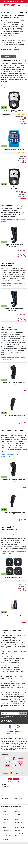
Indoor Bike (5, 819)
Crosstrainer (5, 809)
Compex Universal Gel (14, 616)
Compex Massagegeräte (11, 206)
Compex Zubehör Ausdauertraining (8, 328)
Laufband (5, 811)
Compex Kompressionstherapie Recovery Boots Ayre (14, 245)
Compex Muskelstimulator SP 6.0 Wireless (14, 187)
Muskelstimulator (7, 835)
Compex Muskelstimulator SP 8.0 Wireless (14, 110)
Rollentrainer (18, 825)
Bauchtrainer (18, 830)
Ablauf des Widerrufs (19, 801)
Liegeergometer (19, 822)
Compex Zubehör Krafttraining (13, 430)
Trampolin (17, 814)
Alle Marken (5, 10)
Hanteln (17, 819)
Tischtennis (5, 817)
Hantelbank (18, 817)
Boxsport (5, 822)
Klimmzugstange (19, 833)
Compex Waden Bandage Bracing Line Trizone (14, 416)
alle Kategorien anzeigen (8, 56)
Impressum (17, 795)
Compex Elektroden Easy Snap (14, 577)
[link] (2, 721)
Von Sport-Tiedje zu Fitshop (8, 737)
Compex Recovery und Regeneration (10, 264)
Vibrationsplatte (19, 835)
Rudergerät (18, 811)
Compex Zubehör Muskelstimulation (8, 528)
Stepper (4, 827)
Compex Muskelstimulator (11, 61)
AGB (3, 793)
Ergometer (17, 809)
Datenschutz (18, 793)
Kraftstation (5, 814)
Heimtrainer (5, 825)
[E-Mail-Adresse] (10, 713)
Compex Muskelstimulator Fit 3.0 (14, 149)
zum (5, 786)
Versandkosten (5, 798)
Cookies (4, 795)
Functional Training (7, 830)
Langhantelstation (19, 827)
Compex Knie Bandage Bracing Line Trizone (14, 383)
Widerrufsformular (6, 801)
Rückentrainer (6, 833)
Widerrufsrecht (18, 798)
